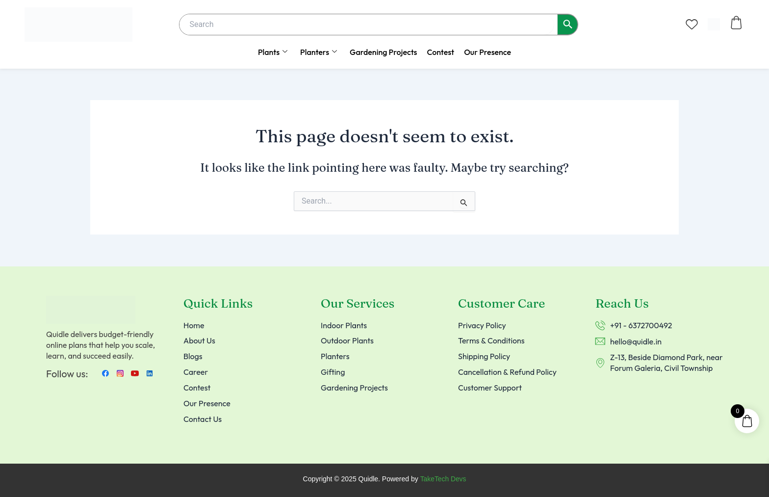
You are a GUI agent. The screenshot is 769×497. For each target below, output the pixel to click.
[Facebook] (105, 373)
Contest (440, 52)
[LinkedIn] (149, 373)
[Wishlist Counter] (692, 24)
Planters (318, 52)
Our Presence (487, 52)
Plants (272, 52)
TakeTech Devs (443, 479)
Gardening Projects (383, 52)
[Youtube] (135, 373)
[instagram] (120, 373)
